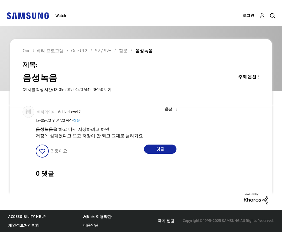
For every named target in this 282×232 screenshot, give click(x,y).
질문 (77, 120)
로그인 (248, 15)
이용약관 (91, 225)
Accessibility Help (27, 216)
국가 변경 (166, 221)
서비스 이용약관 (97, 216)
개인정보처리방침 (24, 225)
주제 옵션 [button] (247, 76)
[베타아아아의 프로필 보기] (46, 112)
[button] (167, 109)
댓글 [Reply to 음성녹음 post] (160, 149)
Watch (60, 16)
